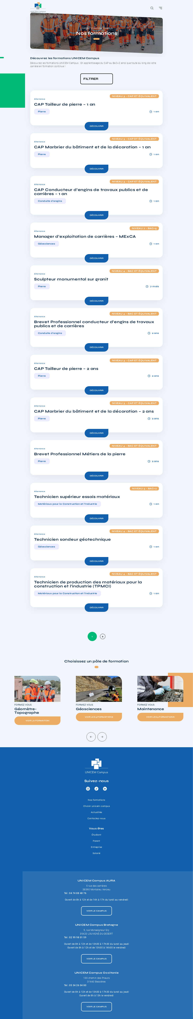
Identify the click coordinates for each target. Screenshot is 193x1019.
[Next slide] (102, 736)
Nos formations (96, 800)
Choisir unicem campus (96, 806)
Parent (96, 841)
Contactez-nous (96, 818)
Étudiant (96, 834)
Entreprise (96, 847)
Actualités (96, 812)
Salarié (96, 853)
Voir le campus (96, 911)
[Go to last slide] (91, 736)
